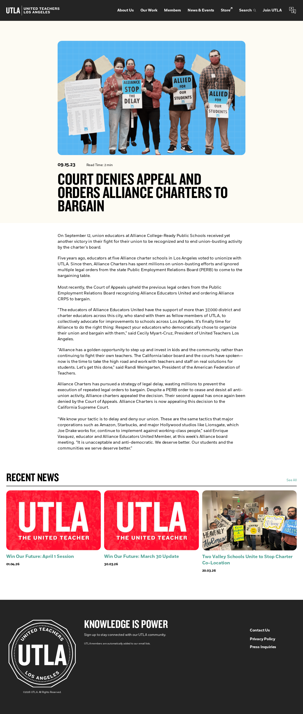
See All (292, 480)
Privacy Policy (262, 639)
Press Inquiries (263, 647)
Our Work (149, 10)
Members (172, 10)
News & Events (201, 10)
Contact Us (260, 630)
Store (226, 10)
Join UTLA (272, 10)
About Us (125, 10)
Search (247, 10)
